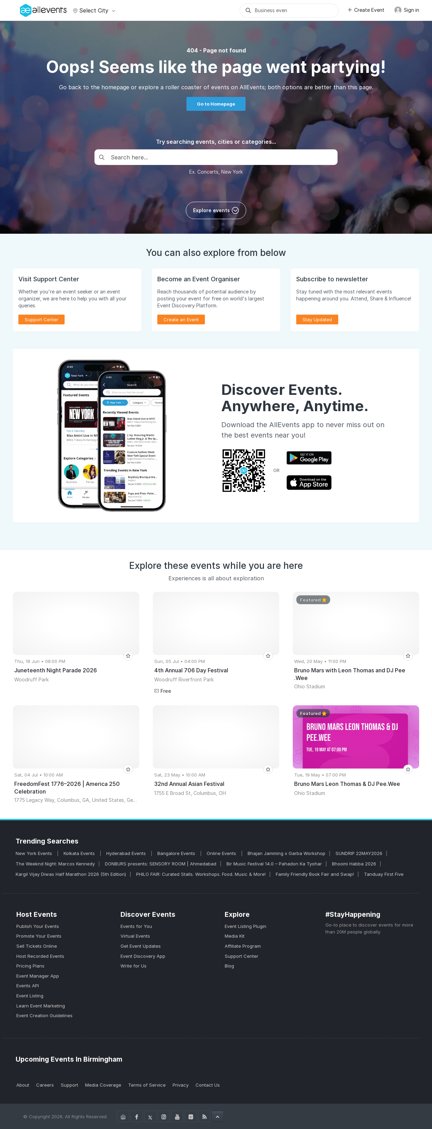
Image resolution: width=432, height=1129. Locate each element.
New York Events (34, 853)
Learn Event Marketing (40, 1005)
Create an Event (181, 319)
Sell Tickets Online (36, 946)
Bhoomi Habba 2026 (354, 863)
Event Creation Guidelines (44, 1015)
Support (69, 1085)
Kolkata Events (80, 853)
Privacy (181, 1085)
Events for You (136, 926)
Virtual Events (135, 936)
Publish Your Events (37, 926)
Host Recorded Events (40, 956)
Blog (229, 966)
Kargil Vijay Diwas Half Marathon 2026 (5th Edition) (71, 874)
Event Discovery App (143, 956)
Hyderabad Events (126, 853)
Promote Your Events (38, 936)
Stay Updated (317, 319)
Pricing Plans (30, 966)
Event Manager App (37, 976)
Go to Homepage (216, 104)
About (22, 1085)
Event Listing (29, 995)
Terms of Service (147, 1085)
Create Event (365, 10)
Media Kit (234, 936)
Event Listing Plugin (245, 926)
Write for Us (134, 966)
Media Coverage (103, 1085)
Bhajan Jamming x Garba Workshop (286, 853)
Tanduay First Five (384, 874)
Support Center (41, 319)
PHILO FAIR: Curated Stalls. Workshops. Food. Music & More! (201, 874)
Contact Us (208, 1085)
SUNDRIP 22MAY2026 (358, 853)
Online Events (222, 853)
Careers (45, 1085)
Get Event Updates (141, 946)
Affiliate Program (243, 946)
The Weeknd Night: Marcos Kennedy (55, 863)
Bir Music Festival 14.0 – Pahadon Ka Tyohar (274, 863)
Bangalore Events (177, 853)
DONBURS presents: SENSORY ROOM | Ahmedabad (160, 863)
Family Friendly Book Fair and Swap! (315, 874)
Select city (93, 10)
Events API (27, 985)
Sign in (406, 10)
